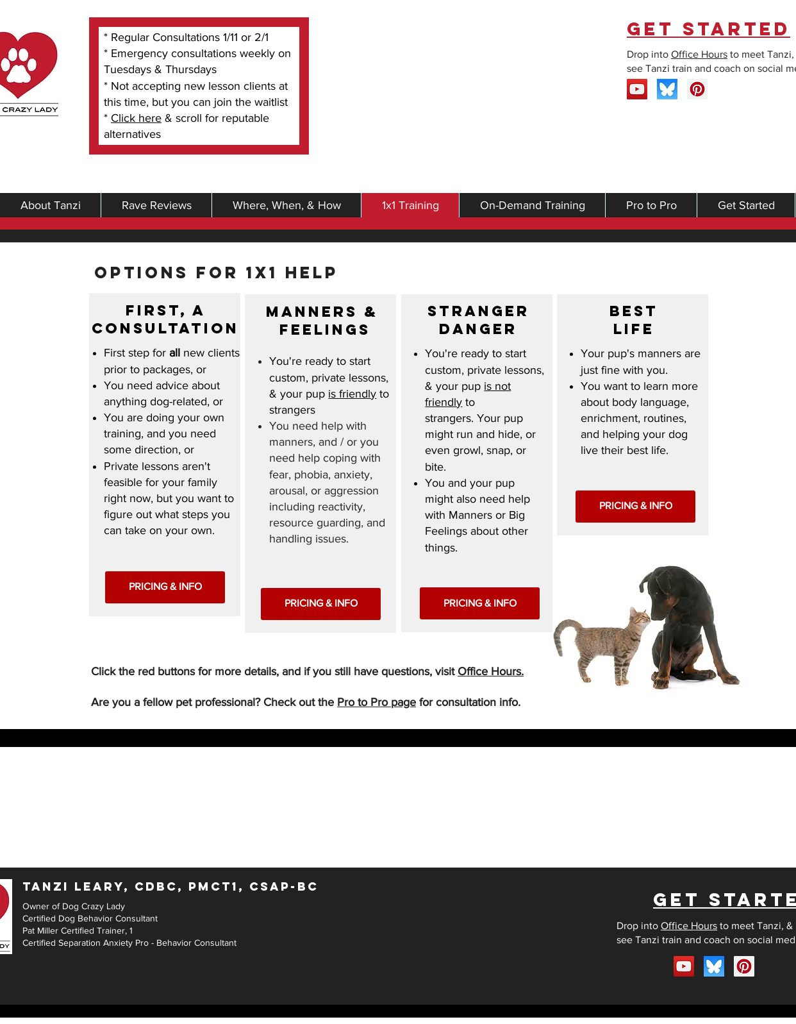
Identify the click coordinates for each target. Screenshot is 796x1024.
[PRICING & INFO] (165, 587)
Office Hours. (491, 671)
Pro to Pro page (376, 702)
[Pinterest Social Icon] (697, 89)
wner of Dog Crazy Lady (77, 906)
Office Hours (699, 54)
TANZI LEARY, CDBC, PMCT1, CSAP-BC (170, 886)
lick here (140, 118)
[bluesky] (667, 89)
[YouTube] (637, 89)
